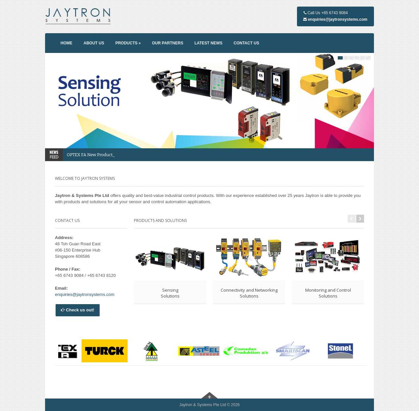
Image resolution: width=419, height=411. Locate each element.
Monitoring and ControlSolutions (328, 293)
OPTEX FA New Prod (88, 154)
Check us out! (77, 310)
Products (128, 43)
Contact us (246, 43)
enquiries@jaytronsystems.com (337, 19)
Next (360, 219)
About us (94, 43)
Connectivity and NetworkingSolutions (249, 293)
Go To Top (209, 395)
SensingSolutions (170, 293)
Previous (352, 219)
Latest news (208, 43)
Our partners (167, 43)
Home (66, 43)
